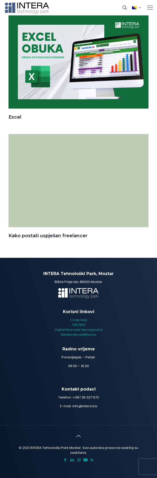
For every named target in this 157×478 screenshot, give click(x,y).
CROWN (78, 324)
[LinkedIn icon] (72, 460)
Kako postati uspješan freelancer (48, 235)
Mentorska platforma (78, 334)
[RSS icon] (92, 460)
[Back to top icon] (78, 436)
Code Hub (78, 319)
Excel (15, 117)
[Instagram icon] (79, 460)
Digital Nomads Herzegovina (79, 329)
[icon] (85, 460)
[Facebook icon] (65, 460)
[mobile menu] (150, 7)
